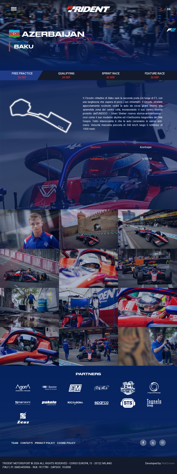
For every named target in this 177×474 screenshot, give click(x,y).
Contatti (26, 443)
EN (168, 9)
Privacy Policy (45, 443)
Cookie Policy (66, 443)
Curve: (95, 170)
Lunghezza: (97, 158)
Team (14, 443)
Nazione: (96, 147)
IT (161, 9)
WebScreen (168, 463)
